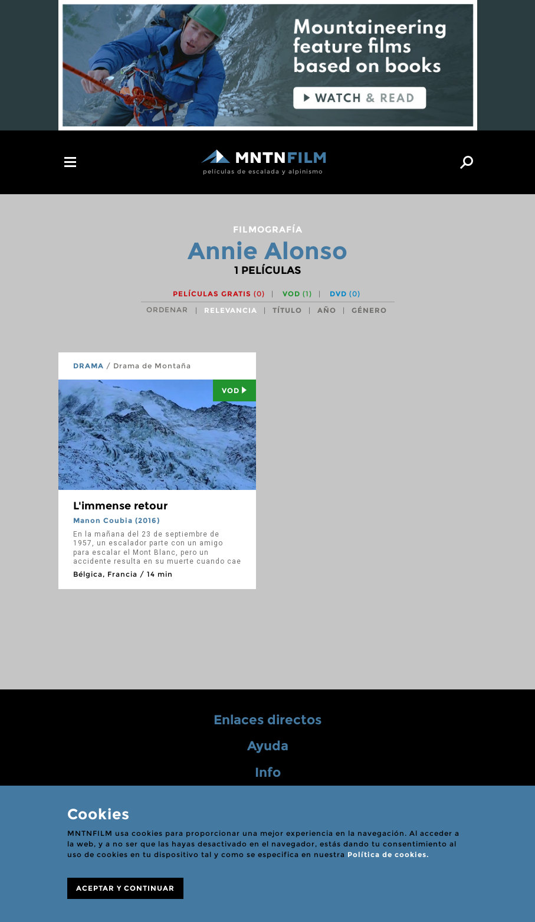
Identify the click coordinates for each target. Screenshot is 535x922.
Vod (234, 390)
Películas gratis (219, 293)
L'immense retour (120, 505)
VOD (297, 293)
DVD (345, 293)
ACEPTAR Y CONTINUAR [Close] (125, 888)
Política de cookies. (388, 854)
